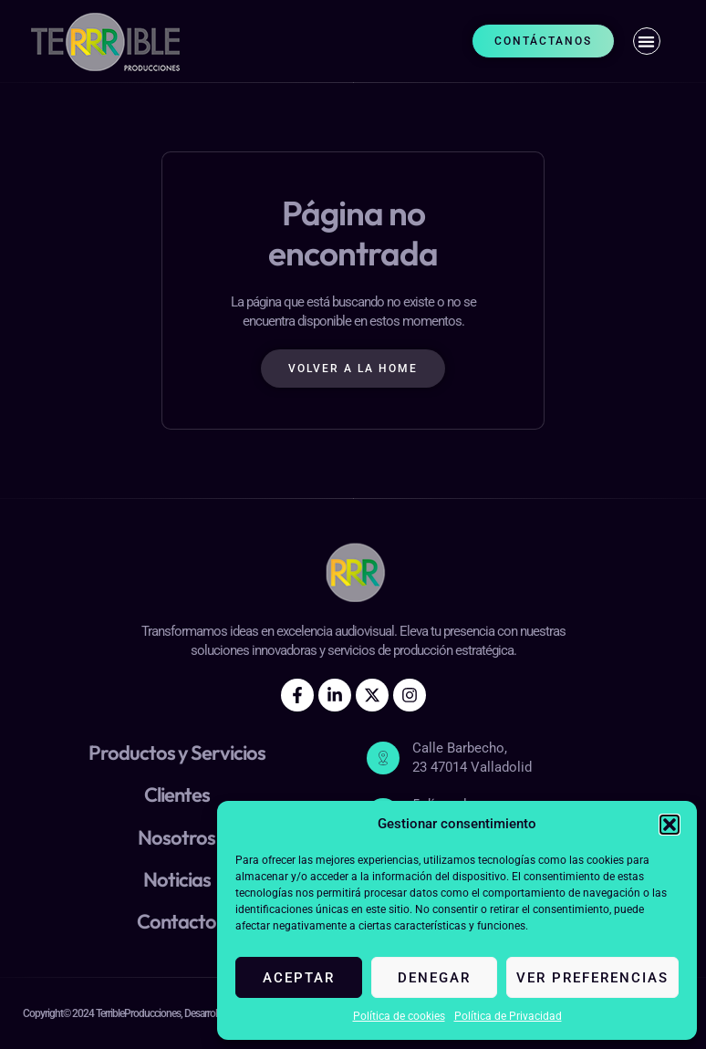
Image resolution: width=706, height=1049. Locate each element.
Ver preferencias (592, 978)
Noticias (177, 879)
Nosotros (176, 837)
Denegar (434, 978)
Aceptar (299, 978)
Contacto (176, 921)
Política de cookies (399, 1016)
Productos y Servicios (176, 752)
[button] (669, 824)
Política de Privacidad (508, 1016)
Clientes (177, 794)
